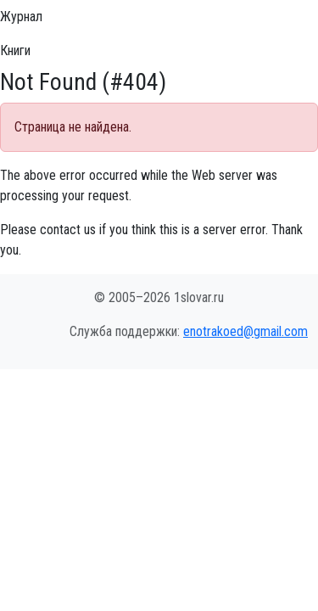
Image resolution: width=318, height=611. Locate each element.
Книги (15, 50)
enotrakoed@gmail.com (245, 331)
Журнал (21, 16)
